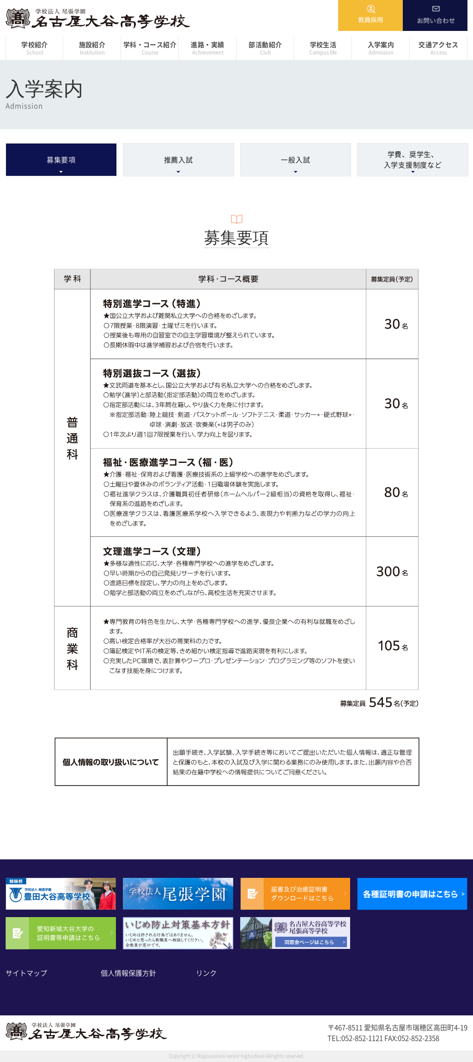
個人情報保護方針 (128, 973)
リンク (206, 973)
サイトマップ (26, 973)
